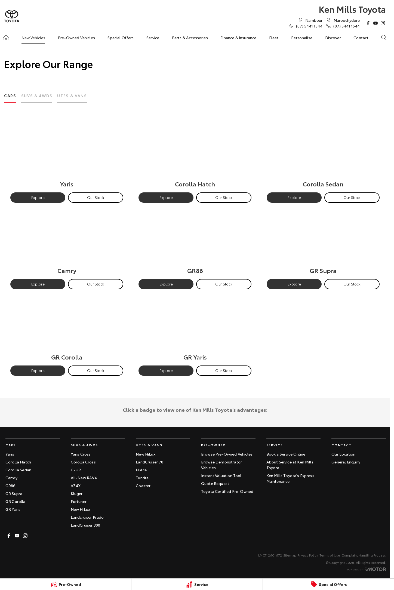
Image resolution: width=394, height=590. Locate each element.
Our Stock (95, 197)
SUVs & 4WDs (36, 95)
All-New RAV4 (84, 477)
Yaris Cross (81, 454)
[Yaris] (67, 155)
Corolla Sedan (18, 469)
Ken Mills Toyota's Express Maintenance (290, 478)
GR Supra (13, 493)
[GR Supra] (323, 242)
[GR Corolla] (67, 328)
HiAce (141, 469)
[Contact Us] (313, 20)
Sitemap (289, 555)
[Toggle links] (366, 569)
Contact (360, 37)
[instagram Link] (383, 23)
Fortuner (79, 501)
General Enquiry (345, 462)
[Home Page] (11, 16)
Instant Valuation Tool (221, 475)
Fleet (274, 37)
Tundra (142, 477)
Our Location (343, 454)
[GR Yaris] (195, 328)
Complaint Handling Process (363, 555)
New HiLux (80, 509)
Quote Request (215, 483)
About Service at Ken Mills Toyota (289, 464)
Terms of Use (329, 555)
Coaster (143, 485)
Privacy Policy (308, 555)
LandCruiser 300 (85, 525)
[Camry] (67, 242)
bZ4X (76, 485)
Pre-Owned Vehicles (76, 37)
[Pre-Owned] (65, 584)
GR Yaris (12, 509)
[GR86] (195, 242)
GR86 (10, 485)
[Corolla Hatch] (195, 155)
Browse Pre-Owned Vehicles (227, 454)
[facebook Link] (368, 23)
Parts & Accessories (190, 37)
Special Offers (120, 37)
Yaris (9, 454)
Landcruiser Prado (87, 517)
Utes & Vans (72, 95)
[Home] (6, 38)
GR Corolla (15, 501)
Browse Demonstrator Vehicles (221, 464)
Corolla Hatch (18, 462)
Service (152, 37)
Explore (38, 197)
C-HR (76, 469)
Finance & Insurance (238, 37)
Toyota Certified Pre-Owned (227, 491)
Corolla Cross (83, 462)
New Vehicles (33, 37)
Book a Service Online (285, 454)
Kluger (77, 493)
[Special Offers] (328, 584)
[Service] (197, 584)
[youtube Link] (375, 23)
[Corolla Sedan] (323, 155)
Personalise (301, 37)
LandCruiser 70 (149, 462)
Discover (333, 37)
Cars (10, 95)
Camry (11, 477)
